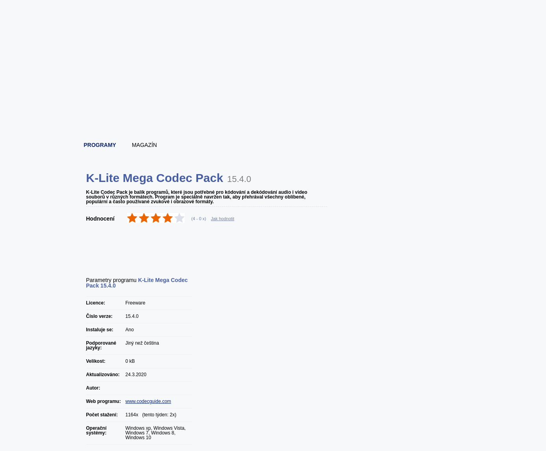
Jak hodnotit (222, 218)
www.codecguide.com (148, 401)
